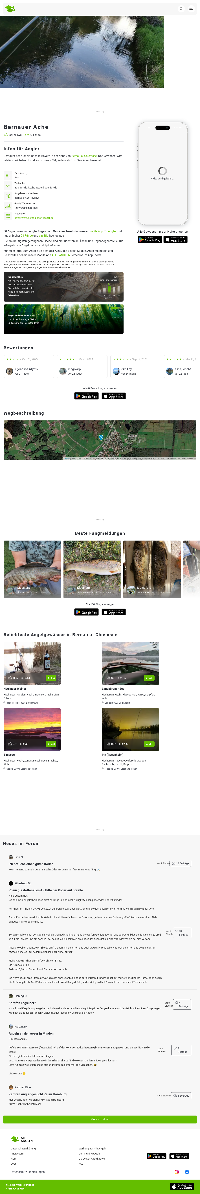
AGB (13, 1158)
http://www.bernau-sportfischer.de (33, 217)
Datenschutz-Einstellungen (28, 1172)
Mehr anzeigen (100, 1119)
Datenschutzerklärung (23, 1148)
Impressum (17, 1153)
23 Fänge (27, 235)
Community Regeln (89, 1153)
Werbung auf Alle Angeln (92, 1148)
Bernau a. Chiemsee (84, 156)
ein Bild (43, 235)
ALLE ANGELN (61, 255)
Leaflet (67, 459)
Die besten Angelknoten (92, 1158)
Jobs (13, 1163)
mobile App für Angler (102, 231)
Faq (81, 1163)
